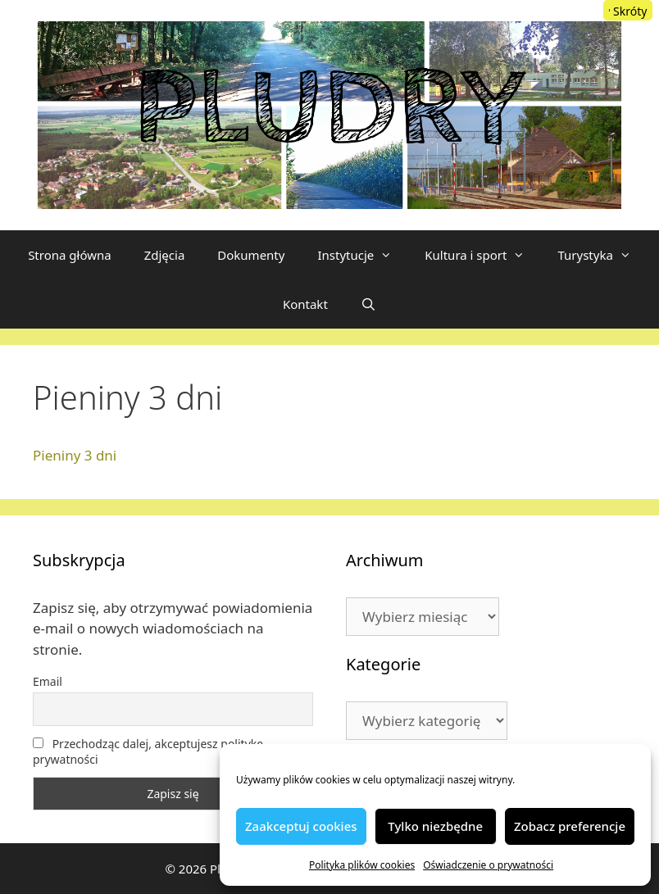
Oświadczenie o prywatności (488, 865)
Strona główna (69, 255)
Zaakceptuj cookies (301, 826)
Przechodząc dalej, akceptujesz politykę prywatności (148, 751)
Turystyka (602, 254)
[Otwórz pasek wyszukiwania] (368, 304)
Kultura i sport (483, 254)
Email (47, 681)
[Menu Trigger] (627, 10)
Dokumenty (250, 255)
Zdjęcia (164, 255)
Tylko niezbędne (435, 826)
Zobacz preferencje (569, 826)
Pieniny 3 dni (74, 455)
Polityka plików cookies (362, 865)
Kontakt (305, 304)
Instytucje (362, 254)
